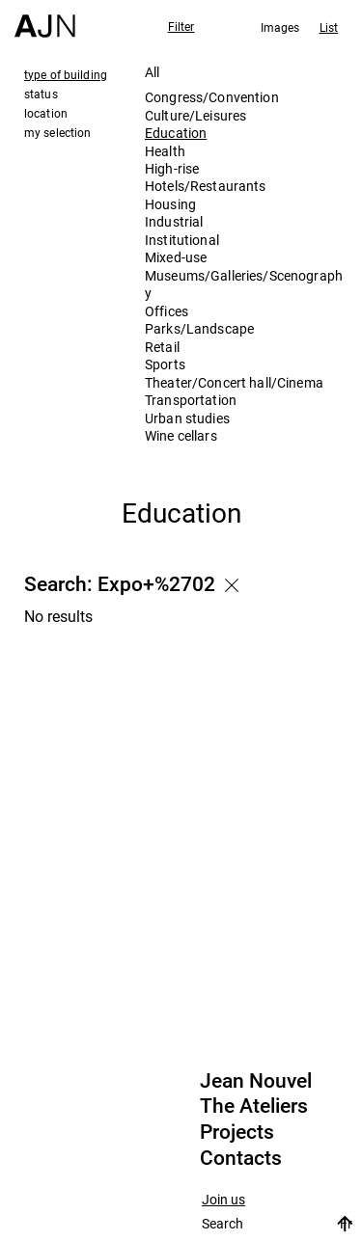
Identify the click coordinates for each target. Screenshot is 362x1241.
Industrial (174, 221)
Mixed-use (176, 257)
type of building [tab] (65, 74)
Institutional (182, 239)
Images (280, 27)
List (329, 27)
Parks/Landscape (199, 328)
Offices (166, 311)
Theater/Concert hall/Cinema (234, 382)
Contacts (241, 1158)
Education (176, 132)
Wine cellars (181, 435)
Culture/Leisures (195, 115)
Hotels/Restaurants (205, 185)
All (152, 72)
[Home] (44, 19)
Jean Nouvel (256, 1080)
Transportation (191, 400)
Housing (170, 204)
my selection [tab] (57, 132)
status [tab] (41, 93)
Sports (165, 364)
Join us (223, 1200)
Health (165, 151)
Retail (162, 346)
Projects (237, 1132)
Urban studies (187, 418)
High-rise (172, 168)
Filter (181, 26)
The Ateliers (254, 1106)
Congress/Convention (212, 97)
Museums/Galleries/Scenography (244, 284)
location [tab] (46, 113)
